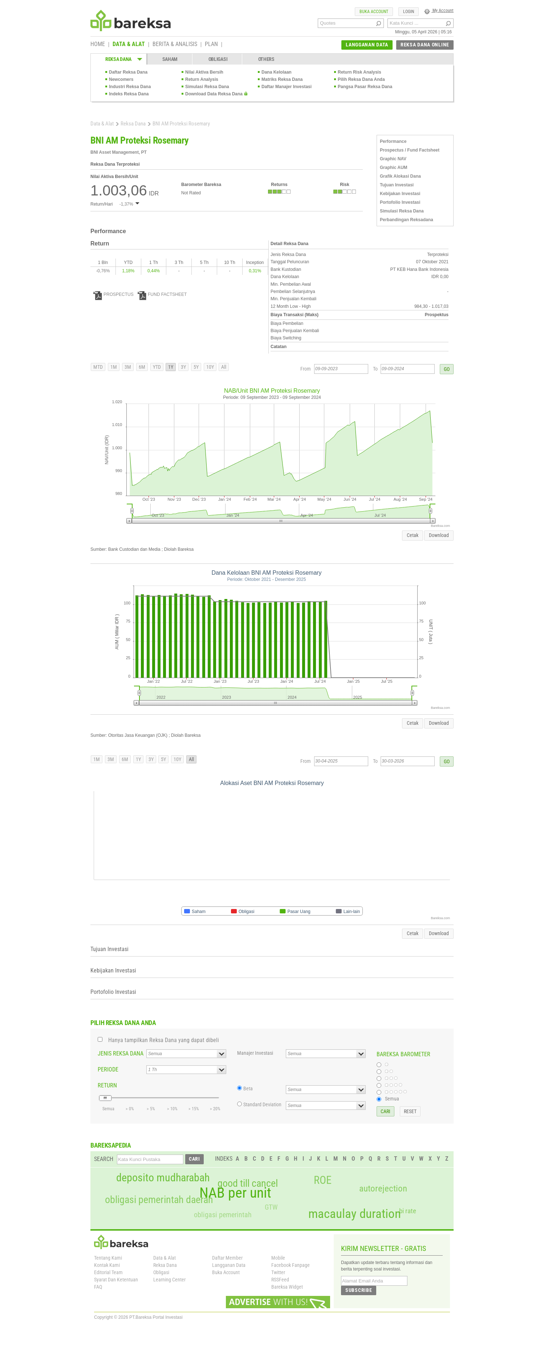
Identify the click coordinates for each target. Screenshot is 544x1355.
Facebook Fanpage (290, 1265)
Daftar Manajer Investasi (286, 86)
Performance (393, 141)
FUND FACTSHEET (162, 294)
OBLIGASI (218, 59)
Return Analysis (201, 79)
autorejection (383, 1188)
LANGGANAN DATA (367, 44)
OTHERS (266, 59)
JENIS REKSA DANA (120, 1053)
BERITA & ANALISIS (175, 44)
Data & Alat (102, 123)
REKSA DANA (118, 59)
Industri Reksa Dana (130, 86)
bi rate (407, 1210)
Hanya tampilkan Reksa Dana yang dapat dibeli (163, 1040)
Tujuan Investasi (397, 184)
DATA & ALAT (129, 44)
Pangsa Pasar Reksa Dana (365, 86)
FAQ (98, 1287)
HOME (97, 44)
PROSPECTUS (113, 294)
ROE (323, 1180)
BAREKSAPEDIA (110, 1145)
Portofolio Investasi (400, 202)
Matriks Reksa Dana (282, 79)
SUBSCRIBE (358, 1290)
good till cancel (248, 1183)
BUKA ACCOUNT (374, 11)
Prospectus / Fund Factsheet (409, 150)
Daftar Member (227, 1258)
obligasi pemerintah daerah (159, 1200)
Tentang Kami (108, 1258)
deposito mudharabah (163, 1177)
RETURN (107, 1085)
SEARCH (103, 1159)
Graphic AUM (393, 167)
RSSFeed (280, 1279)
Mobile (278, 1258)
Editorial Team (108, 1272)
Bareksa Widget (287, 1287)
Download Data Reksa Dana (214, 93)
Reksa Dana (133, 123)
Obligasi (161, 1272)
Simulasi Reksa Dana (207, 86)
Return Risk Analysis (359, 72)
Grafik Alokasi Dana (400, 176)
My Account (439, 10)
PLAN (211, 44)
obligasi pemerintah (223, 1214)
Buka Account (226, 1272)
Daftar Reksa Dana (128, 72)
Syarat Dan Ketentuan (116, 1279)
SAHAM (170, 59)
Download (439, 535)
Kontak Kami (107, 1265)
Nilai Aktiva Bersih (204, 72)
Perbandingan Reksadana (406, 219)
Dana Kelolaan (276, 72)
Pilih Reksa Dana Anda (361, 79)
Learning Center (169, 1279)
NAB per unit (235, 1193)
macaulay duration (354, 1213)
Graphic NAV (393, 158)
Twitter (278, 1272)
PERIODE (108, 1069)
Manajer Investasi (255, 1053)
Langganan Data (228, 1265)
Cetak (412, 535)
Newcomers (121, 79)
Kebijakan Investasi (400, 193)
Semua (392, 1098)
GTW (271, 1207)
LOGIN (408, 11)
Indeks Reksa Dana (129, 93)
